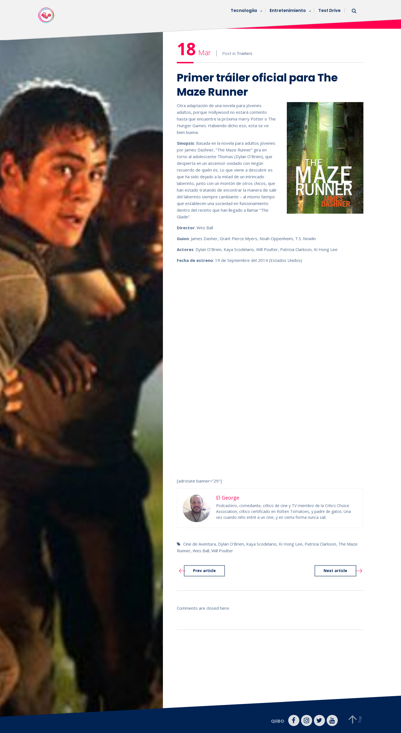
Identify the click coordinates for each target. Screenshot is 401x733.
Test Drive (329, 10)
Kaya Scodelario (261, 544)
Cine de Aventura (199, 544)
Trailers (244, 53)
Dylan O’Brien (231, 544)
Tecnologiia (246, 11)
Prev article (204, 570)
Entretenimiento (290, 11)
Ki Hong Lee (290, 544)
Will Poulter (222, 550)
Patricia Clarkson (320, 544)
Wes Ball (201, 550)
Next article (335, 570)
